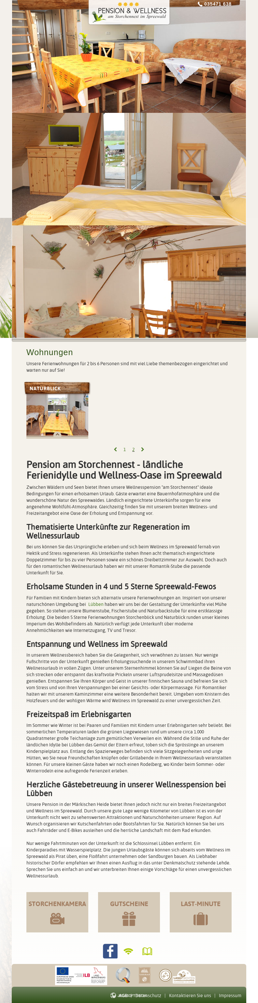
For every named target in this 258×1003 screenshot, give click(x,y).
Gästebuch (148, 951)
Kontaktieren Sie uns (190, 995)
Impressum (230, 995)
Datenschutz (148, 995)
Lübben (96, 604)
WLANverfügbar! (129, 951)
